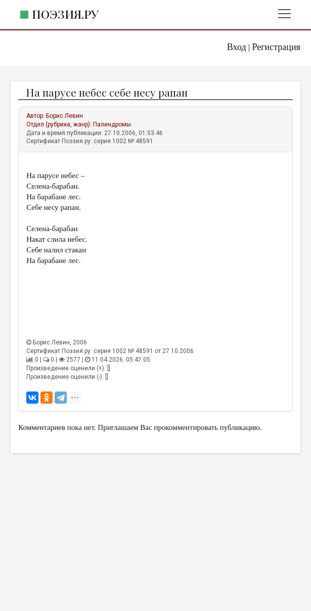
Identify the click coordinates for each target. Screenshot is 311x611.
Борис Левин (64, 115)
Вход (236, 47)
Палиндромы (112, 124)
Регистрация (276, 47)
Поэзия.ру (65, 14)
